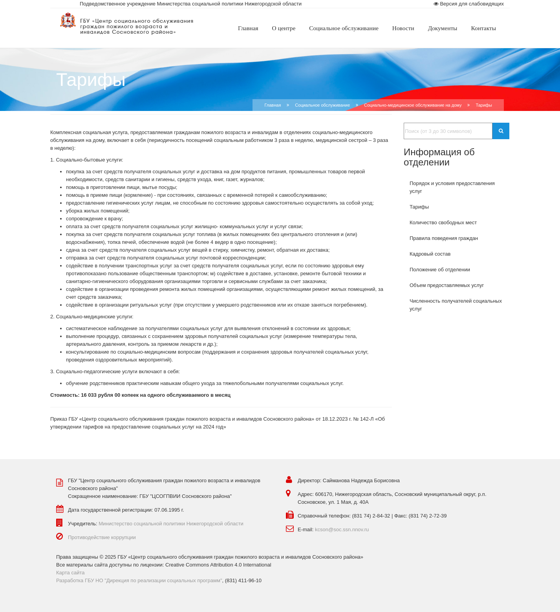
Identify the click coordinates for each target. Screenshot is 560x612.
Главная (272, 105)
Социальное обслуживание (322, 105)
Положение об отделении (440, 269)
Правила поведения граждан (444, 238)
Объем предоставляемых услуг (447, 285)
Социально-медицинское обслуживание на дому (412, 105)
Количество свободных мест (443, 222)
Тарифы (419, 207)
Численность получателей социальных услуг (456, 305)
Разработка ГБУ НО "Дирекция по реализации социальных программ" (139, 580)
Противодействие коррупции (102, 537)
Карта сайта (70, 573)
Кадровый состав (430, 254)
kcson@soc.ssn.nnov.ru (342, 529)
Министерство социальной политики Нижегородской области (171, 524)
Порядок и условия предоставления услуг (452, 187)
